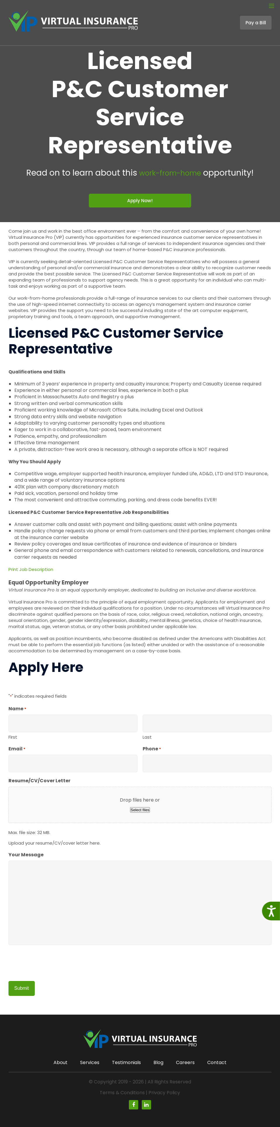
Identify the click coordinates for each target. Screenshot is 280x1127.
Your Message (26, 855)
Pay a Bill (255, 17)
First (12, 738)
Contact (217, 1062)
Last (147, 738)
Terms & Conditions (122, 1092)
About (60, 1062)
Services (89, 1062)
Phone (152, 749)
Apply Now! (140, 200)
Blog (158, 1062)
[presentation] (52, 963)
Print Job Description (30, 570)
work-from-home (170, 173)
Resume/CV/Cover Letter (39, 781)
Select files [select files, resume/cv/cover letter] (140, 810)
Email (16, 749)
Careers (185, 1062)
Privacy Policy (164, 1092)
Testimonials (126, 1062)
